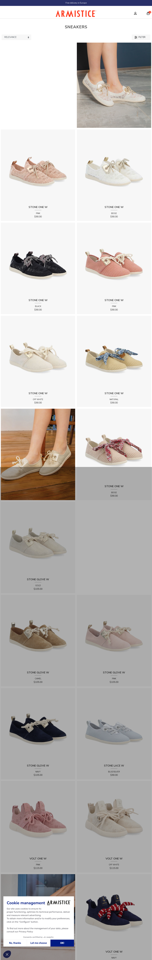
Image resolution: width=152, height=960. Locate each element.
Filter (140, 37)
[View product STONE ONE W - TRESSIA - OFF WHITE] (38, 352)
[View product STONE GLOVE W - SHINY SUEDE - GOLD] (38, 539)
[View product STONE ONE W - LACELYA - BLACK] (38, 259)
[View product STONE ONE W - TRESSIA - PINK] (114, 259)
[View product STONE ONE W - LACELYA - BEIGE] (114, 166)
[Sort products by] (16, 37)
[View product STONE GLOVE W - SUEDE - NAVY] (38, 725)
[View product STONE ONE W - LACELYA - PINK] (38, 166)
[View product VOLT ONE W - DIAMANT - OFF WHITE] (114, 818)
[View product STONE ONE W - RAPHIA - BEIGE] (114, 445)
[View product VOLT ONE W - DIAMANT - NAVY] (114, 911)
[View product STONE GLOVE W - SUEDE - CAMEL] (38, 631)
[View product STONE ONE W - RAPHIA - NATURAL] (114, 352)
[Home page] (76, 14)
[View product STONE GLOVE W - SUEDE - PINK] (114, 631)
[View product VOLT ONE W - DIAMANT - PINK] (38, 818)
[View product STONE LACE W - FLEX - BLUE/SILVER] (114, 725)
